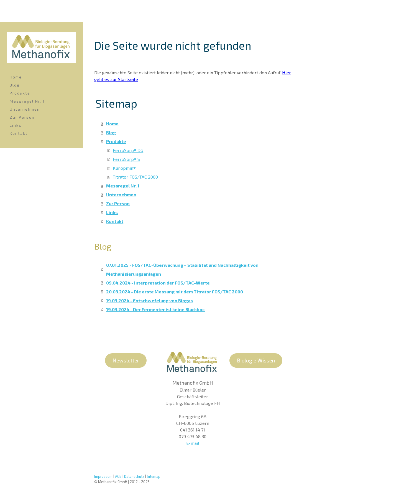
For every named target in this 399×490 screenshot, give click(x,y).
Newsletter (125, 360)
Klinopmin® (124, 168)
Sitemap (153, 476)
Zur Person (22, 117)
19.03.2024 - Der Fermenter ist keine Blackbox (155, 309)
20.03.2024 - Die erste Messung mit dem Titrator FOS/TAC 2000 (174, 291)
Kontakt (19, 133)
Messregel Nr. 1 (27, 101)
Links (16, 125)
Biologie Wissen (256, 360)
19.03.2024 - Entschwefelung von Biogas (149, 300)
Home (16, 77)
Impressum (103, 476)
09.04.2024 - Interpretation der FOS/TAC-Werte (158, 282)
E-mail (192, 443)
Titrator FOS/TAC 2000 (135, 176)
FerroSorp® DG (128, 150)
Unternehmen (25, 109)
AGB (118, 476)
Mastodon (279, 469)
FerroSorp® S (126, 159)
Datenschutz (134, 476)
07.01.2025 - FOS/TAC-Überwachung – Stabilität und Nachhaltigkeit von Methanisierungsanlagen (182, 269)
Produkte (20, 93)
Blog (15, 85)
